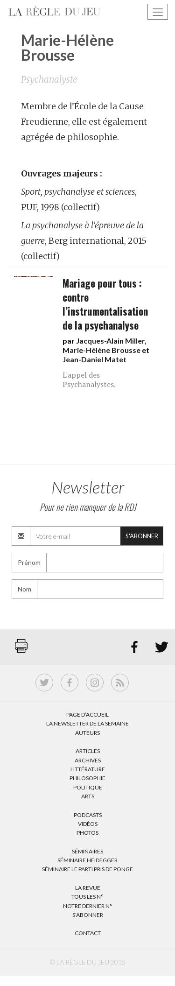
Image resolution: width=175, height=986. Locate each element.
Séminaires (87, 851)
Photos (87, 832)
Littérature (87, 769)
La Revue (87, 887)
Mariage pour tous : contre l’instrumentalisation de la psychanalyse (105, 304)
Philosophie (87, 778)
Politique (87, 787)
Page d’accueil (87, 714)
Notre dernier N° (87, 905)
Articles (88, 750)
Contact (88, 933)
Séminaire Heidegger (87, 860)
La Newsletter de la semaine (87, 723)
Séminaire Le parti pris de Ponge (87, 869)
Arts (87, 796)
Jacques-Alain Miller (110, 340)
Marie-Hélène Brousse (101, 349)
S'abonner (142, 536)
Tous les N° (87, 896)
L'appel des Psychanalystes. (89, 379)
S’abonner (87, 914)
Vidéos (88, 823)
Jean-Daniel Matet (94, 359)
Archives (88, 760)
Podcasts (88, 814)
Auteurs (87, 732)
